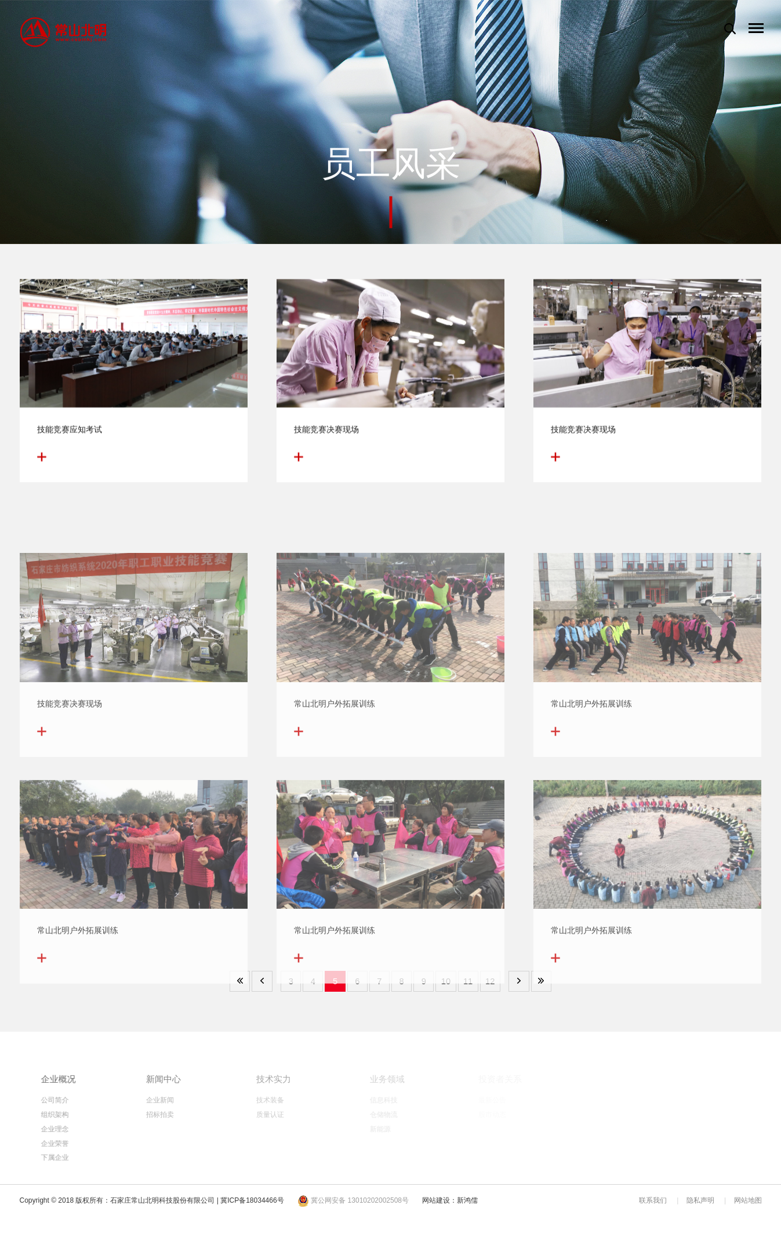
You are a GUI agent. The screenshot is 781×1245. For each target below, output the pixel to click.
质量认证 (307, 1116)
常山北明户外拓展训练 (334, 769)
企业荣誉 (85, 1149)
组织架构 (85, 1116)
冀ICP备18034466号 (252, 1210)
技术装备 (307, 1100)
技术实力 (311, 1079)
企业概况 (89, 1079)
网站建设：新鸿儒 (450, 1210)
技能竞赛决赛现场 (326, 436)
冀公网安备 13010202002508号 (353, 1210)
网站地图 (748, 1210)
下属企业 (85, 1165)
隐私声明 (700, 1210)
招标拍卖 (198, 1116)
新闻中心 (202, 1079)
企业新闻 (198, 1100)
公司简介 (85, 1100)
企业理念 (85, 1132)
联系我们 (653, 1210)
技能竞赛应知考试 (69, 436)
